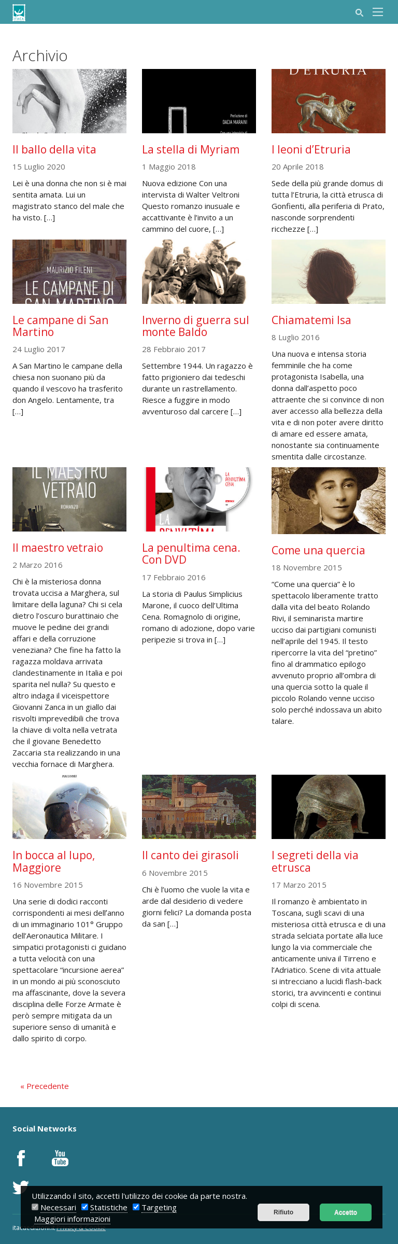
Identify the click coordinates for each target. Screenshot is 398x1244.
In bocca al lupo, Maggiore (53, 861)
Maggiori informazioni (72, 1218)
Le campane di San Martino (60, 326)
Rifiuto (283, 1212)
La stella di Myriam (190, 149)
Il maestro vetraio (57, 547)
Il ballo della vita (54, 149)
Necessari (58, 1207)
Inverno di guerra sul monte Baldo (195, 326)
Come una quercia (318, 550)
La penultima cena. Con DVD (191, 553)
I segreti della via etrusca (315, 861)
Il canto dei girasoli (190, 855)
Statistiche (108, 1207)
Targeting (159, 1207)
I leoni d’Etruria (311, 149)
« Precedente (44, 1086)
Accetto (345, 1212)
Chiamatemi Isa (311, 320)
